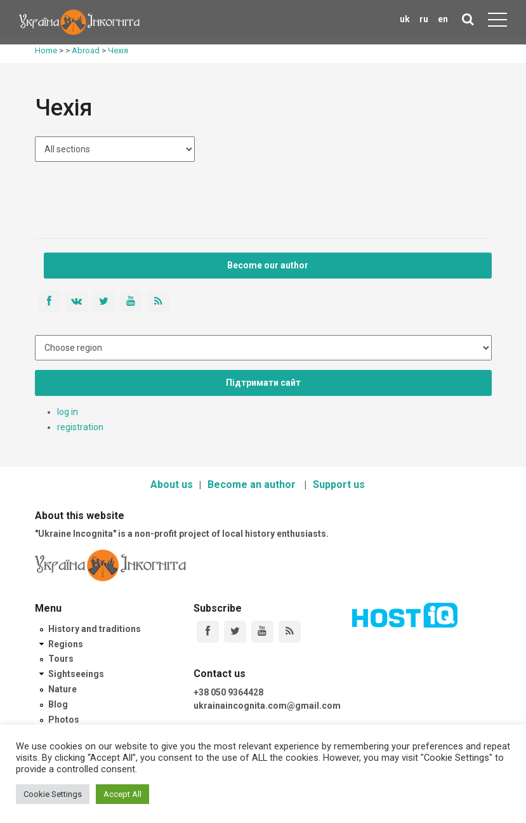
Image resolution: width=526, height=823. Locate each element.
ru (423, 19)
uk (405, 19)
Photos (63, 719)
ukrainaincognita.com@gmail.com (267, 706)
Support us (339, 484)
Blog (58, 704)
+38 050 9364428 (228, 692)
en (443, 19)
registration (80, 427)
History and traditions (94, 629)
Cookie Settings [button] (52, 794)
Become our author (267, 265)
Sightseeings (76, 674)
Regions (65, 644)
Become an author (252, 484)
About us (171, 484)
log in (67, 412)
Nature (62, 689)
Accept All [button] (122, 794)
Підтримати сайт (263, 383)
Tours (61, 659)
